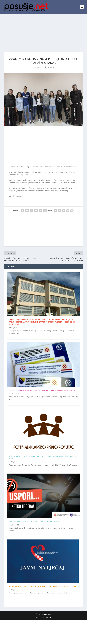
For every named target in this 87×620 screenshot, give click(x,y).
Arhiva (37, 617)
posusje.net (46, 614)
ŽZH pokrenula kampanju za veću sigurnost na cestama (35, 521)
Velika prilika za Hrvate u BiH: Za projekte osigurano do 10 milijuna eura (42, 586)
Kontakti (45, 617)
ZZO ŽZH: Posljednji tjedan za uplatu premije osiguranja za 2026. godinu (42, 390)
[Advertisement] (43, 31)
